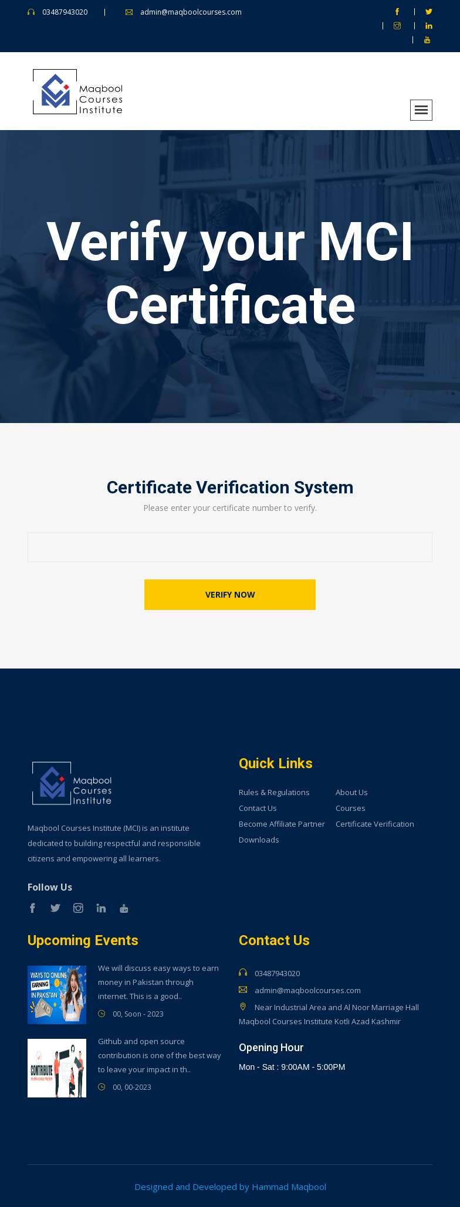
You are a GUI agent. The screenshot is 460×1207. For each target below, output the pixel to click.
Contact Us (258, 807)
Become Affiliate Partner (282, 823)
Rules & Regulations (274, 791)
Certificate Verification (375, 823)
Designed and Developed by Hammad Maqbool (230, 1185)
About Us (352, 791)
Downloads (259, 839)
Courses (351, 807)
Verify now (230, 593)
